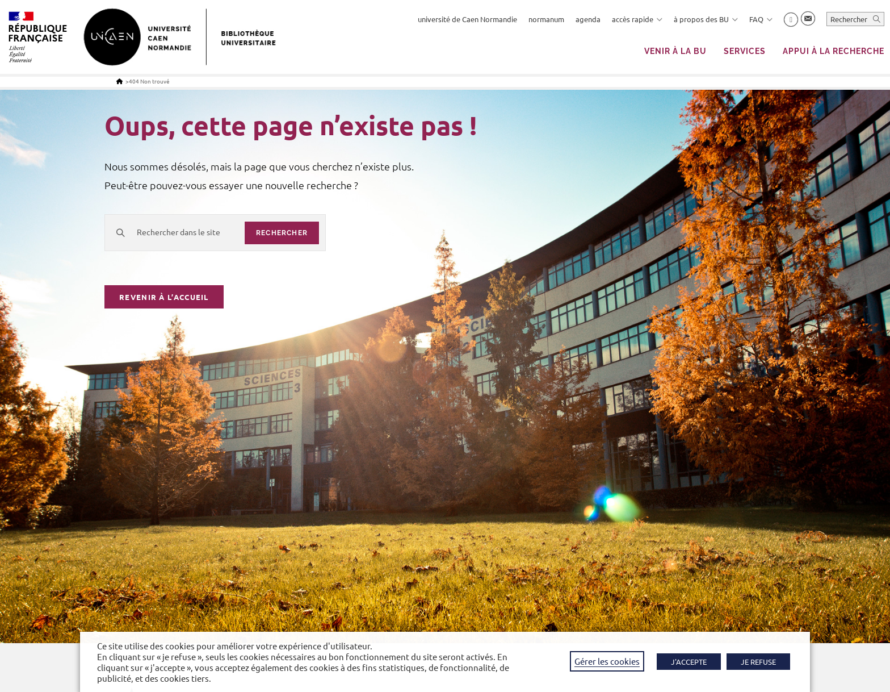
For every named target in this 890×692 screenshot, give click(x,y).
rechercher (282, 233)
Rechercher (848, 19)
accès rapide (637, 19)
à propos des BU (706, 19)
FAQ (761, 19)
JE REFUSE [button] (758, 661)
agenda (588, 19)
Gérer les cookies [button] (607, 661)
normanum (546, 19)
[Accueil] (119, 81)
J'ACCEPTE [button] (689, 661)
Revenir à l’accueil (164, 297)
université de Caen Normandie (467, 19)
